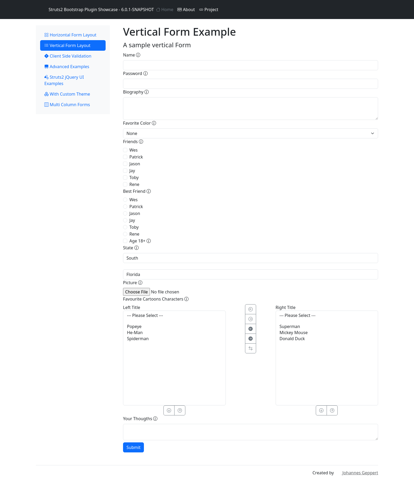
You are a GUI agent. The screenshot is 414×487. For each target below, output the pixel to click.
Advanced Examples (66, 66)
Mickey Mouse (327, 333)
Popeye (174, 327)
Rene (134, 184)
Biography (136, 92)
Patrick (136, 157)
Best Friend (137, 191)
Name (131, 55)
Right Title (286, 307)
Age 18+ (140, 241)
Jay (132, 171)
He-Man (174, 333)
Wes (133, 150)
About (186, 9)
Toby (134, 177)
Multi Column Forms (67, 104)
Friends (133, 141)
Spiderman (174, 339)
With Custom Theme (67, 94)
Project (208, 9)
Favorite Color (139, 123)
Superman (327, 327)
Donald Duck (327, 339)
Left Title (131, 307)
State (131, 248)
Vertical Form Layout (67, 45)
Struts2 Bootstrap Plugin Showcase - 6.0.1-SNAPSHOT (95, 9)
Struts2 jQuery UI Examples (64, 80)
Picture (132, 282)
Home (164, 9)
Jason (134, 164)
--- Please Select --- (174, 315)
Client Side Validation (67, 56)
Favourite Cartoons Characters (156, 299)
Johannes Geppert (356, 473)
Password (135, 73)
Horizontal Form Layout (70, 35)
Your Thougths (140, 419)
